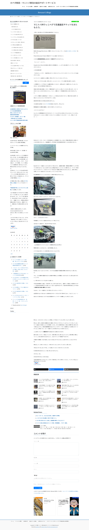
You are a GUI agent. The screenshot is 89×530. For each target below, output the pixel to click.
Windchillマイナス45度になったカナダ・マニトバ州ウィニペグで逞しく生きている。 (47, 406)
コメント (36, 441)
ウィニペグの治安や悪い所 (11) (17, 34)
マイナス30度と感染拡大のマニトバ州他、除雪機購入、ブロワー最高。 (52, 423)
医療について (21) (14, 63)
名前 (35, 457)
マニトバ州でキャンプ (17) (16, 55)
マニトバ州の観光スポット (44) (17, 57)
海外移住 (64, 428)
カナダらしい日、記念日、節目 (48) (17, 42)
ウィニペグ (43, 427)
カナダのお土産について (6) (16, 39)
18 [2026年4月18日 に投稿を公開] (24, 244)
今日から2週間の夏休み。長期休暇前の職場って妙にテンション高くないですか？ (63, 502)
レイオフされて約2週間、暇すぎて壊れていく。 (46, 418)
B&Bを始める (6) (14, 26)
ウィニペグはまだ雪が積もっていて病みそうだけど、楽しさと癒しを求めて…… (47, 380)
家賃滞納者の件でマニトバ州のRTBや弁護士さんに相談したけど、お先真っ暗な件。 (70, 406)
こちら (18, 178)
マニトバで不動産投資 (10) (16, 52)
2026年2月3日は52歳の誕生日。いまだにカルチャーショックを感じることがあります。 (70, 399)
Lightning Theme (44, 526)
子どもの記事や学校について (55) (17, 65)
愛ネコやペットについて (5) (16, 73)
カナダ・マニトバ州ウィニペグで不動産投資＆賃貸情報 (57, 521)
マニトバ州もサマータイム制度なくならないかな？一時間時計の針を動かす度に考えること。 (47, 392)
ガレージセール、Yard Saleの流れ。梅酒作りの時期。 (48, 415)
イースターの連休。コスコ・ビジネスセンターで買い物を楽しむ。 (70, 380)
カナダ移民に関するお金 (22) (17, 47)
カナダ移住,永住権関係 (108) (16, 45)
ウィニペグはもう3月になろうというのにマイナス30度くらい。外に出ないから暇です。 (70, 392)
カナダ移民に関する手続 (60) (17, 50)
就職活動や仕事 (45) (14, 70)
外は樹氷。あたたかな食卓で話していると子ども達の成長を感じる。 (47, 399)
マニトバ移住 (44, 428)
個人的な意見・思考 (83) (15, 60)
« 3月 (11, 254)
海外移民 (69, 428)
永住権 (60, 428)
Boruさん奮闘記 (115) (15, 24)
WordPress (37, 526)
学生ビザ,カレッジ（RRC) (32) (16, 68)
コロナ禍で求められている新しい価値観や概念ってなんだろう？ (50, 420)
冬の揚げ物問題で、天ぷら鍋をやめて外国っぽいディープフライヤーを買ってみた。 (47, 386)
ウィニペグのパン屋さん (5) (16, 31)
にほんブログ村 (37, 364)
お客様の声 (25, 521)
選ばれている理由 (32, 521)
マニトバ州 (73, 427)
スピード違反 (67, 427)
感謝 (56, 428)
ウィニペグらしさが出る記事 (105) (17, 37)
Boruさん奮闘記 (75, 21)
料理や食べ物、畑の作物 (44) (16, 76)
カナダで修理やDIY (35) (16, 29)
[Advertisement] (56, 127)
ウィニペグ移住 (49, 427)
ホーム (12, 521)
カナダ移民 (61, 427)
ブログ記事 (48, 104)
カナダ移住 (56, 427)
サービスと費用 (19, 521)
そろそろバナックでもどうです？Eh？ (49, 500)
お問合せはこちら (41, 521)
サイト (35, 469)
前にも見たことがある (71, 51)
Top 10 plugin (24, 305)
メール (36, 463)
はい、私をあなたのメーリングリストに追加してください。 (47, 484)
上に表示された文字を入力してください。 (43, 478)
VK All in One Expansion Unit (53, 526)
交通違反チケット (51, 428)
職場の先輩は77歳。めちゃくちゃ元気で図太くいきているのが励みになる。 (70, 386)
